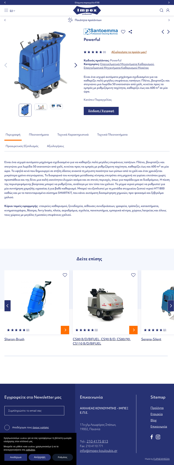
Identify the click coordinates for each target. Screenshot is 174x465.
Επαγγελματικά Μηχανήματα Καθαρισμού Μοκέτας (116, 68)
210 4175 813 (97, 441)
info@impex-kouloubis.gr (98, 450)
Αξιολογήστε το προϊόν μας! (129, 52)
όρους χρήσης (41, 427)
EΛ (11, 11)
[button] (123, 32)
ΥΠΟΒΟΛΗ (14, 443)
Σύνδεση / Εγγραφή (101, 111)
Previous (7, 305)
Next (171, 305)
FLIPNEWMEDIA (161, 459)
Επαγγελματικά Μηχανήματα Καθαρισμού (127, 64)
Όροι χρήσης (55, 459)
